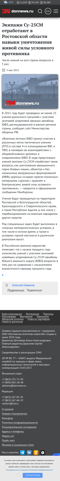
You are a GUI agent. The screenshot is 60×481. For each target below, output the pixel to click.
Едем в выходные (12, 313)
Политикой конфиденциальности (41, 470)
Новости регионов (12, 321)
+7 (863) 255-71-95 (12, 379)
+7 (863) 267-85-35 (12, 397)
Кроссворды (9, 316)
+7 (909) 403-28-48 (12, 382)
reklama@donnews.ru (14, 385)
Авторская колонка (13, 319)
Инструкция (32, 313)
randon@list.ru (10, 403)
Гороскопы (43, 316)
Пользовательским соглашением (17, 470)
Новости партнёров (39, 319)
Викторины (26, 316)
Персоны (48, 313)
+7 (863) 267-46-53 (12, 400)
